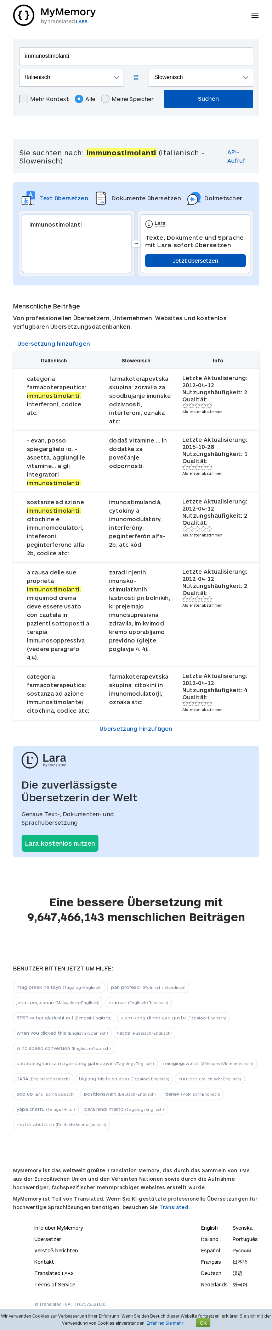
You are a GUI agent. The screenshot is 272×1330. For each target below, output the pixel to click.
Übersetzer (47, 1239)
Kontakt (44, 1262)
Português (245, 1239)
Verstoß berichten (56, 1250)
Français (211, 1262)
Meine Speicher (127, 99)
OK (203, 1323)
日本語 (240, 1262)
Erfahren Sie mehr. (166, 1322)
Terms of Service (54, 1284)
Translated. (174, 1207)
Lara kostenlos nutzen (60, 843)
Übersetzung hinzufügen (53, 343)
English (209, 1228)
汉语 (238, 1273)
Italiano (210, 1239)
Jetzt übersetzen (195, 260)
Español (210, 1250)
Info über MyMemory (58, 1228)
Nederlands (214, 1284)
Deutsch (211, 1273)
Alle (85, 99)
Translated (54, 1273)
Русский (242, 1250)
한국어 (240, 1284)
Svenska (243, 1228)
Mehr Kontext (44, 99)
